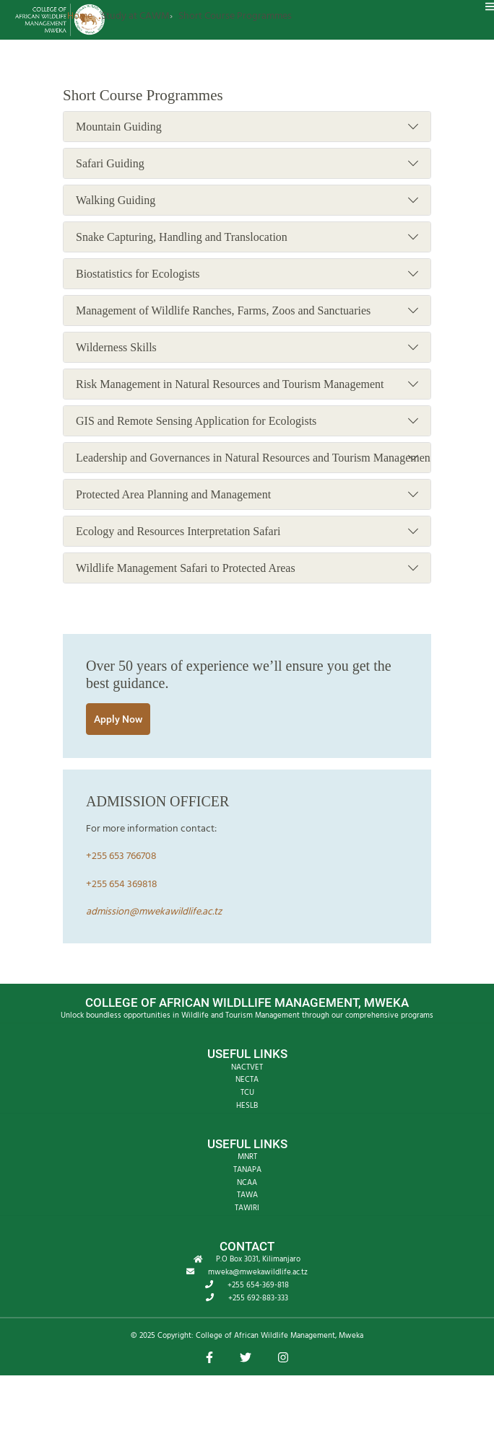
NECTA (247, 1079)
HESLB (247, 1105)
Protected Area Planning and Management (247, 494)
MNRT (247, 1156)
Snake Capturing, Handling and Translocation (247, 237)
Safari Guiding (247, 163)
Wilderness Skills (247, 347)
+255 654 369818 (121, 884)
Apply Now (118, 719)
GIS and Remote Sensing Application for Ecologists (247, 421)
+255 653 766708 (121, 856)
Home (79, 16)
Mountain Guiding (247, 127)
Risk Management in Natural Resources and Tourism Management (247, 384)
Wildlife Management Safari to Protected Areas (247, 568)
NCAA (247, 1182)
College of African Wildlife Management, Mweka (279, 1335)
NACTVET (247, 1067)
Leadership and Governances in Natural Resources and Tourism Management (253, 458)
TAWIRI (247, 1208)
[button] (209, 1358)
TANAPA (247, 1169)
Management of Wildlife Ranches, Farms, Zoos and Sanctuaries (247, 311)
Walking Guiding (247, 200)
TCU (247, 1092)
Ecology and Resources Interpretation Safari (247, 531)
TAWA (247, 1195)
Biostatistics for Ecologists (247, 274)
